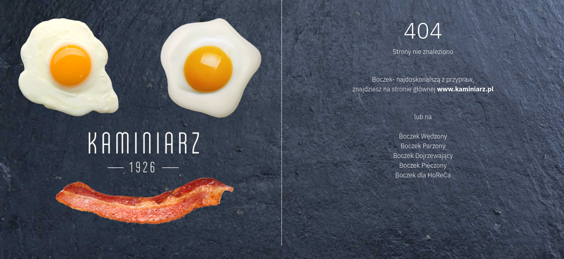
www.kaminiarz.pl (465, 89)
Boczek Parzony (423, 146)
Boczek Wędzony (423, 136)
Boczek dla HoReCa (423, 175)
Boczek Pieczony (423, 165)
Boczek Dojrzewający (423, 155)
